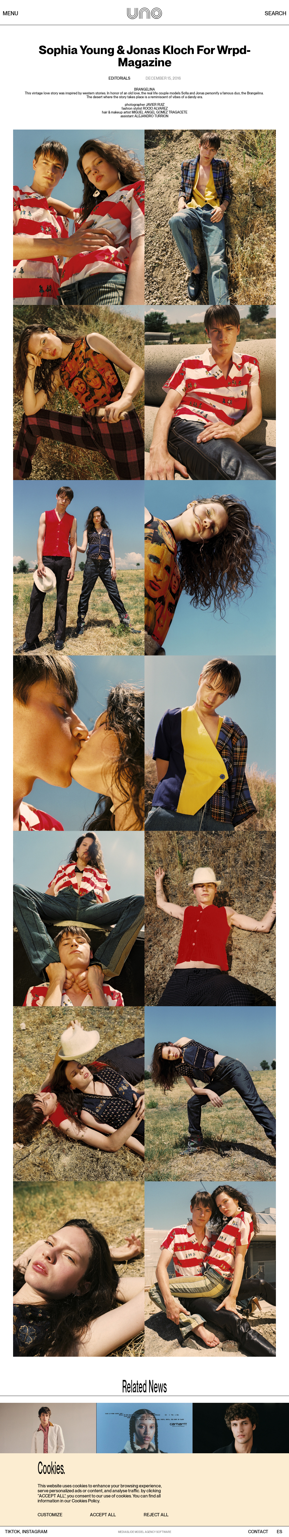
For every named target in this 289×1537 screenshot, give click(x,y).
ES (279, 1532)
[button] (50, 1515)
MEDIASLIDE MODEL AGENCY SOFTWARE (144, 1531)
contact (258, 1532)
